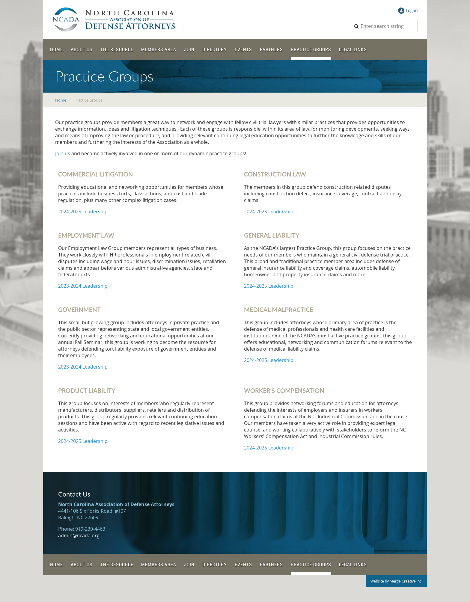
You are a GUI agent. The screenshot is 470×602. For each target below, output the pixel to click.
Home (60, 100)
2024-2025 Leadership (83, 211)
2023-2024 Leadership (83, 286)
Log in (412, 10)
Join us (62, 153)
